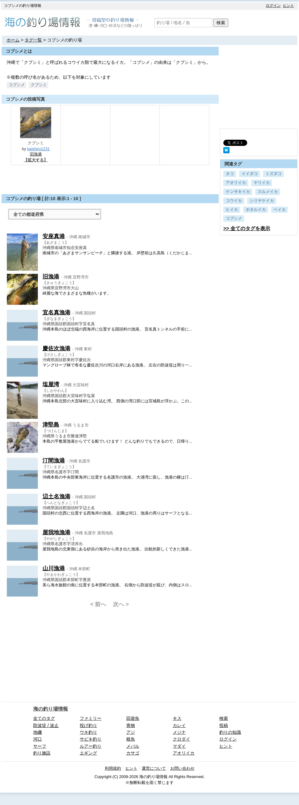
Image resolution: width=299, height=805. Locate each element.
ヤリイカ (262, 182)
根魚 (130, 739)
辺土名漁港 (56, 496)
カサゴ (132, 752)
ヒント (288, 5)
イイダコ (250, 173)
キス (177, 718)
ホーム (13, 39)
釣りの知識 (230, 732)
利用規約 (113, 768)
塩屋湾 (50, 384)
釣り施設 (42, 752)
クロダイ (181, 739)
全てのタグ (44, 718)
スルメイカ (268, 191)
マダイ (179, 746)
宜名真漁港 (56, 312)
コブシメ (234, 218)
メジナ (179, 732)
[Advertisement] (110, 179)
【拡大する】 (36, 160)
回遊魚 (132, 718)
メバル (132, 746)
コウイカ (234, 200)
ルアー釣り (90, 746)
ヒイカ (232, 209)
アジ (130, 732)
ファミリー (90, 718)
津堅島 (50, 425)
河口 (37, 739)
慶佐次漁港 (56, 348)
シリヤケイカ (262, 200)
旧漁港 (36, 154)
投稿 (223, 725)
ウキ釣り (88, 732)
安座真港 (53, 236)
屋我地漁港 (56, 532)
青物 (130, 725)
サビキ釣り (90, 739)
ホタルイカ (256, 209)
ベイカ (280, 209)
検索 (220, 22)
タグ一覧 (33, 39)
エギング (88, 752)
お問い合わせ (182, 768)
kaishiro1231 (38, 149)
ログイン (273, 5)
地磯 (37, 732)
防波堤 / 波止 (46, 725)
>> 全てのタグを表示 (246, 228)
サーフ (39, 746)
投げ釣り (88, 725)
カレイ (179, 725)
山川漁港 (53, 568)
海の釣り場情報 (50, 708)
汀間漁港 (53, 460)
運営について (154, 768)
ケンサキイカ (238, 191)
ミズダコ (274, 173)
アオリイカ (236, 182)
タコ (230, 173)
